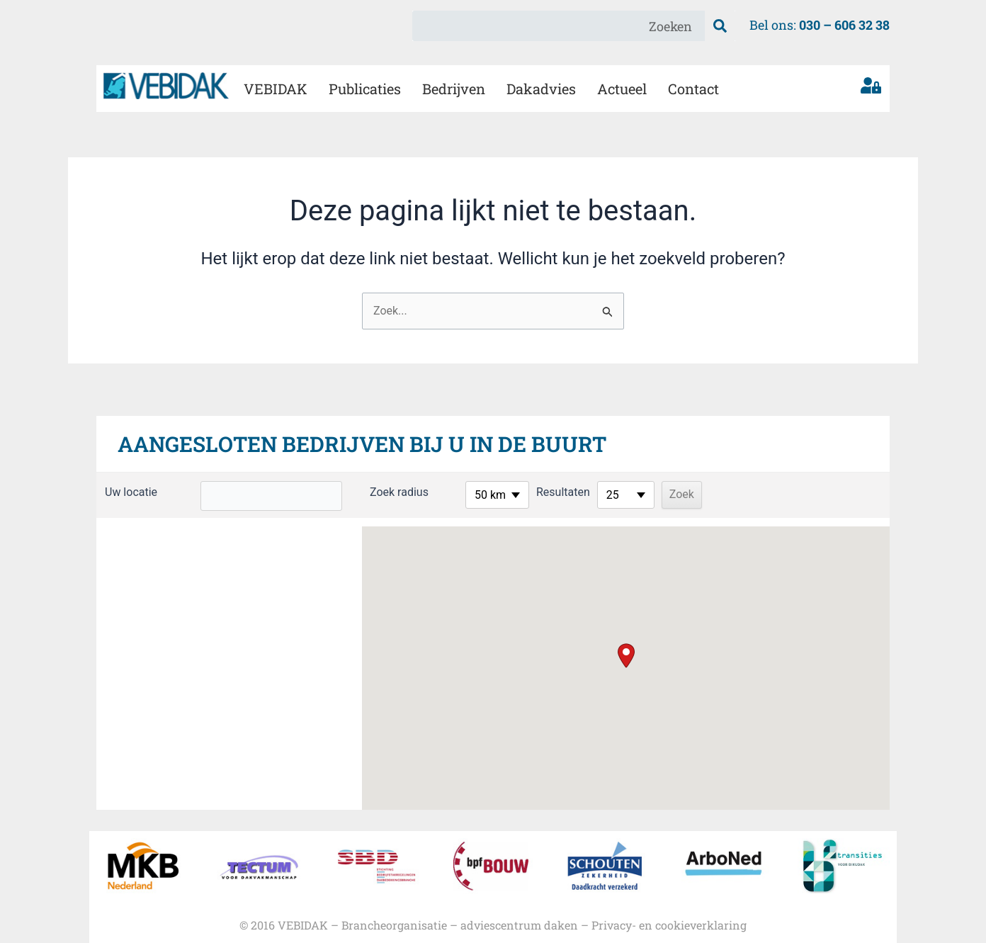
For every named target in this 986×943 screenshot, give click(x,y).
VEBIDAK (275, 88)
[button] (626, 655)
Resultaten (543, 492)
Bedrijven (453, 88)
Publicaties (365, 88)
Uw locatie (131, 492)
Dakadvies (541, 88)
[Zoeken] (720, 26)
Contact (693, 88)
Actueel (622, 88)
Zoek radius (378, 492)
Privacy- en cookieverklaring (669, 924)
